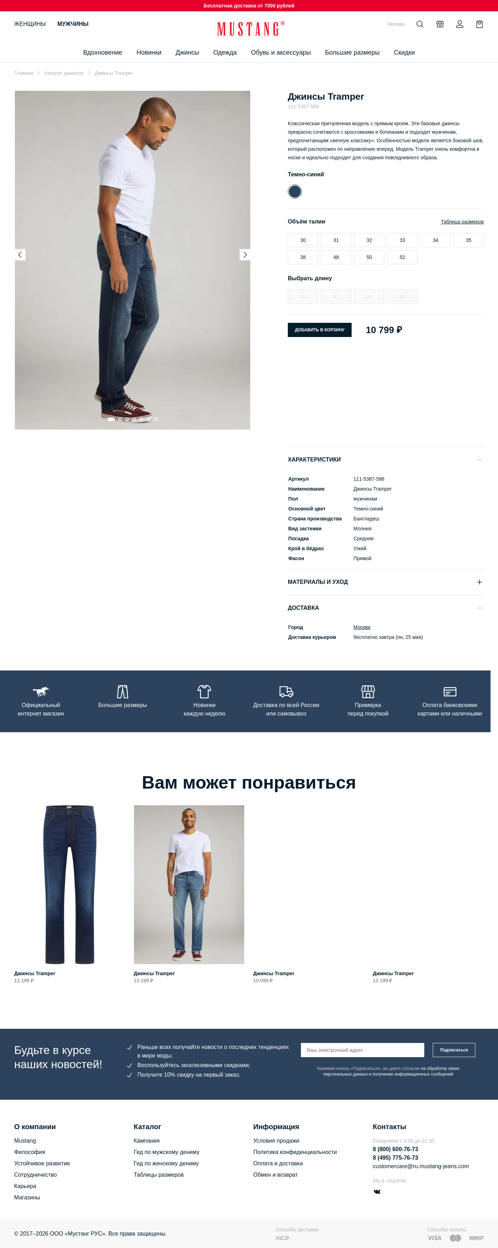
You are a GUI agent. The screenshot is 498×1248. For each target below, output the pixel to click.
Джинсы (187, 52)
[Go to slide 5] (141, 419)
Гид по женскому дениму (166, 1163)
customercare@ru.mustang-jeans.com (421, 1166)
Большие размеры (352, 52)
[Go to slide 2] (120, 419)
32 (369, 240)
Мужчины (73, 24)
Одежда (225, 52)
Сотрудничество (35, 1175)
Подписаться (454, 1050)
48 (336, 257)
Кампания (147, 1141)
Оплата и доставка (278, 1163)
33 (402, 240)
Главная (23, 73)
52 (402, 257)
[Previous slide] (20, 254)
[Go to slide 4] (134, 419)
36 (402, 297)
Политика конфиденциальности (295, 1152)
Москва (361, 627)
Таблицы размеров (159, 1175)
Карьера (25, 1186)
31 (336, 240)
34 (435, 240)
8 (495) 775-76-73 (395, 1158)
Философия (29, 1152)
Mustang (25, 1141)
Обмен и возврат (275, 1175)
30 (303, 240)
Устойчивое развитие (42, 1163)
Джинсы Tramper (34, 973)
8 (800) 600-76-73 (395, 1149)
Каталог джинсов (63, 73)
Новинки (149, 52)
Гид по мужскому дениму (166, 1152)
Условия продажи (276, 1141)
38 (303, 257)
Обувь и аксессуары (281, 52)
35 (468, 240)
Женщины (30, 24)
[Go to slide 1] (111, 419)
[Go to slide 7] (155, 419)
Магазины (27, 1197)
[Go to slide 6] (148, 419)
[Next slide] (245, 254)
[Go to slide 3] (127, 419)
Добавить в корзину (320, 329)
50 (369, 257)
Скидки (404, 52)
